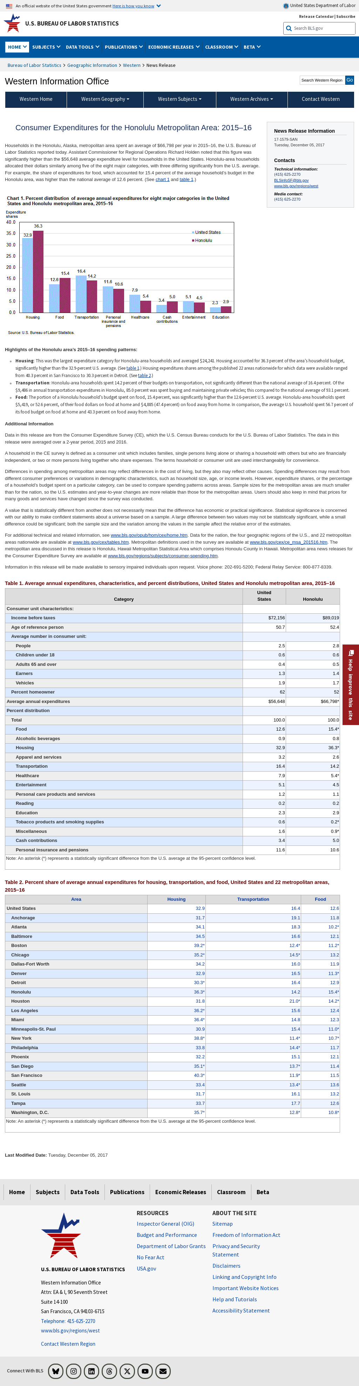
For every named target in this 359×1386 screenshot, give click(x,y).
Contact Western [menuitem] (321, 99)
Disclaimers (226, 1265)
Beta (263, 1192)
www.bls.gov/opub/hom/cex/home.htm (149, 535)
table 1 (187, 179)
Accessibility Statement (241, 1310)
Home (17, 1192)
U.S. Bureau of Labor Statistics (72, 23)
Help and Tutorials (234, 1299)
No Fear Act (150, 1257)
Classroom (231, 1192)
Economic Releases (180, 1192)
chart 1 (163, 179)
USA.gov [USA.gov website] (146, 1268)
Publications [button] (121, 47)
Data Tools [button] (80, 47)
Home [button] (15, 47)
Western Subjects (177, 99)
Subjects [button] (44, 47)
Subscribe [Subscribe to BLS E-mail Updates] (345, 16)
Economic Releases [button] (171, 47)
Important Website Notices (245, 1287)
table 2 (144, 375)
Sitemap (222, 1223)
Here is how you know (133, 5)
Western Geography (103, 99)
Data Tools (84, 1192)
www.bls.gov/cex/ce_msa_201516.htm (288, 542)
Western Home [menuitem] (36, 99)
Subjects (48, 1192)
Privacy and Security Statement (236, 1250)
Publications (127, 1192)
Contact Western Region (68, 1343)
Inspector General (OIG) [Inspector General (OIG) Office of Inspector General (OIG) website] (165, 1223)
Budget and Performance (167, 1234)
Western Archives (249, 99)
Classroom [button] (219, 47)
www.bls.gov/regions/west (296, 186)
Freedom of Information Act (246, 1234)
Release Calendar (316, 16)
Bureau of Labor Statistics (34, 65)
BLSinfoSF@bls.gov (291, 180)
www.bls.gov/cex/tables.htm (101, 542)
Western (132, 65)
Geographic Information (92, 65)
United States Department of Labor (319, 5)
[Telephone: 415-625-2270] (83, 1321)
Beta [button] (250, 47)
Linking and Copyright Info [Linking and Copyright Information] (244, 1276)
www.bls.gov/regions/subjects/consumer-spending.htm (163, 555)
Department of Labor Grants (171, 1245)
